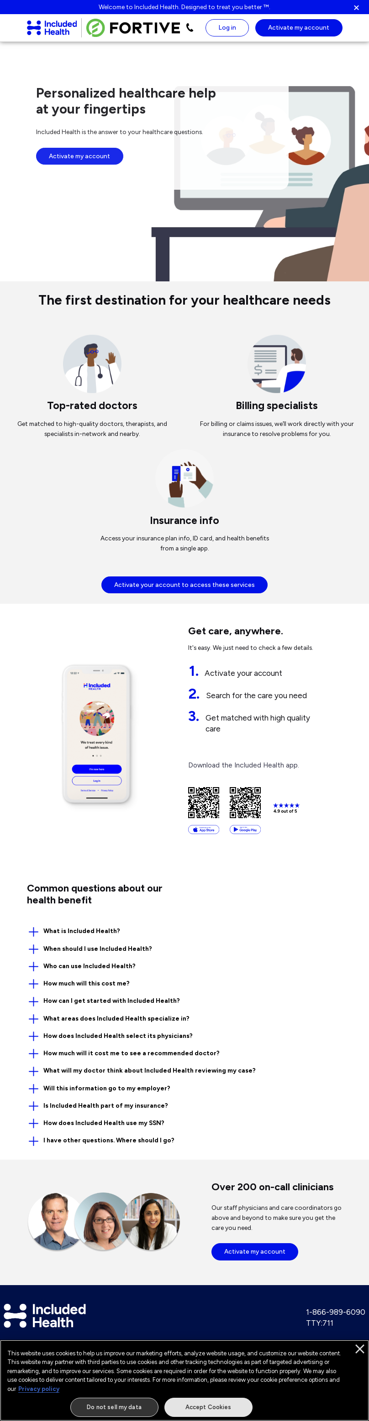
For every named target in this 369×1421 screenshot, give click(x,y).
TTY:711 (319, 1326)
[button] (361, 7)
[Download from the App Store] (203, 812)
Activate (298, 29)
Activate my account (79, 159)
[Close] (360, 1355)
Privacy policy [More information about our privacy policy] (38, 1395)
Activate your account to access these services (184, 587)
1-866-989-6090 (335, 1315)
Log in (227, 29)
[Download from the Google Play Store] (245, 812)
